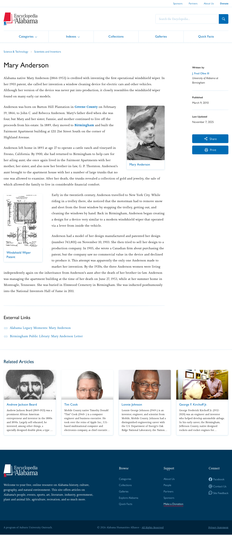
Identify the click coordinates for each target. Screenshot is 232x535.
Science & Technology (16, 51)
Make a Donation (173, 504)
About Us (209, 3)
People (167, 485)
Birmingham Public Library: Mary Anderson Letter (46, 336)
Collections (116, 36)
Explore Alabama (128, 497)
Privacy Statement (218, 527)
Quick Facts (206, 36)
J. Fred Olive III (200, 73)
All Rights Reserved (153, 527)
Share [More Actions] (210, 138)
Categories (26, 36)
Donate (224, 3)
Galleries (161, 36)
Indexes (71, 36)
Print (210, 150)
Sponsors (177, 3)
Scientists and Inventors (47, 51)
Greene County (86, 107)
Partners (193, 3)
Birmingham (84, 125)
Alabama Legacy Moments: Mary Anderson (40, 328)
